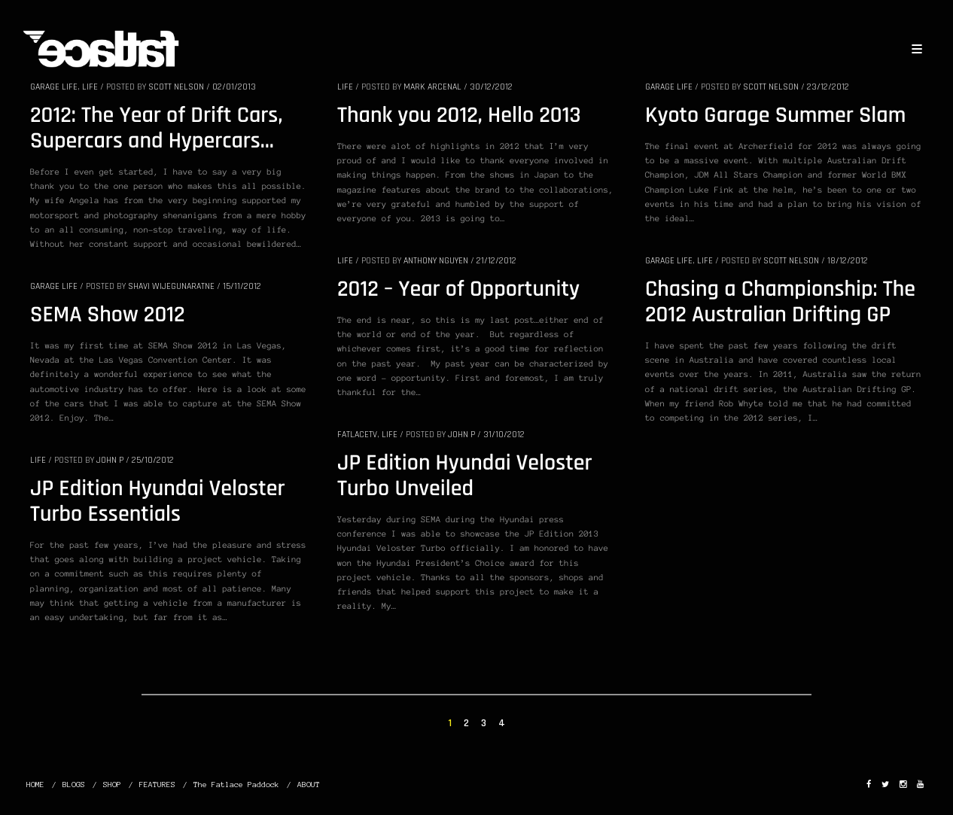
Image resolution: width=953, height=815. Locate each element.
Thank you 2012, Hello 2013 (459, 116)
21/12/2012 (496, 260)
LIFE (90, 87)
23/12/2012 (828, 87)
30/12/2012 (491, 87)
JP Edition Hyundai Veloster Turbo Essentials (157, 502)
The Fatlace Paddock (236, 784)
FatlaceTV (357, 434)
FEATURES (157, 784)
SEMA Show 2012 (107, 315)
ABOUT (308, 784)
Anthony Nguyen (435, 260)
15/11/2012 (242, 286)
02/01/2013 (234, 87)
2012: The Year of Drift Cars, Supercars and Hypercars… (156, 129)
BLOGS (73, 784)
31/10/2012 (504, 434)
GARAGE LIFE (54, 87)
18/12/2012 (847, 260)
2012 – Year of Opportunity (458, 289)
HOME (35, 784)
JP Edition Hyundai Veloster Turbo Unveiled (464, 476)
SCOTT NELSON (176, 87)
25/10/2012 (153, 460)
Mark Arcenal (432, 87)
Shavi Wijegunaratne (171, 286)
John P (461, 434)
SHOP (112, 784)
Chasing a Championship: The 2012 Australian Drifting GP (780, 302)
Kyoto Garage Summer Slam (775, 116)
